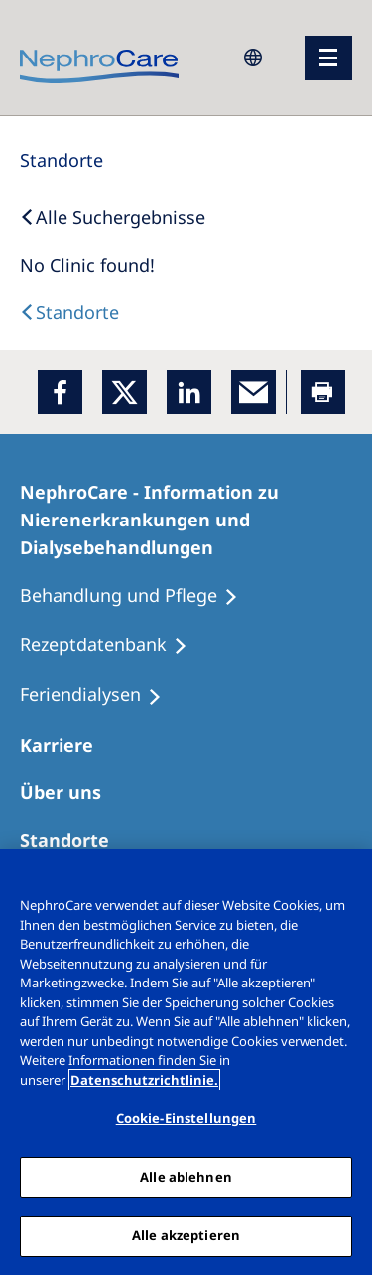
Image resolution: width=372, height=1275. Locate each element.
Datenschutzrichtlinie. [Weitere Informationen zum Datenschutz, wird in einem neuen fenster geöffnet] (144, 1080)
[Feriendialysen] (100, 695)
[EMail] (253, 392)
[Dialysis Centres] (69, 312)
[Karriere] (65, 744)
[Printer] (323, 392)
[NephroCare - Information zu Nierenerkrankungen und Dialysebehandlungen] (186, 519)
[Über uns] (69, 792)
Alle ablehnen (186, 1177)
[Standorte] (61, 160)
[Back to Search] (112, 217)
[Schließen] (348, 876)
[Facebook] (60, 392)
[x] (124, 392)
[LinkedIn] (189, 392)
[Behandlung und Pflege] (138, 596)
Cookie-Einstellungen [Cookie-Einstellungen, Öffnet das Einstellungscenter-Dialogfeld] (186, 1118)
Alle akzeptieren (186, 1235)
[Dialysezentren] (73, 840)
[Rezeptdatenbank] (112, 645)
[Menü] (328, 58)
